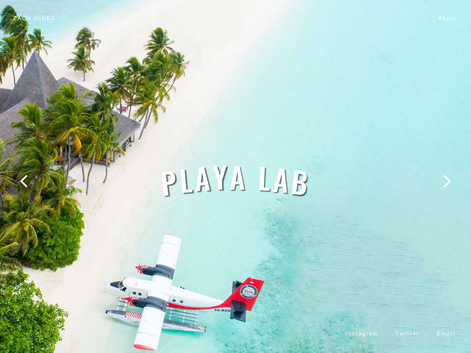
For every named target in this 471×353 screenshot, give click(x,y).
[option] (235, 176)
